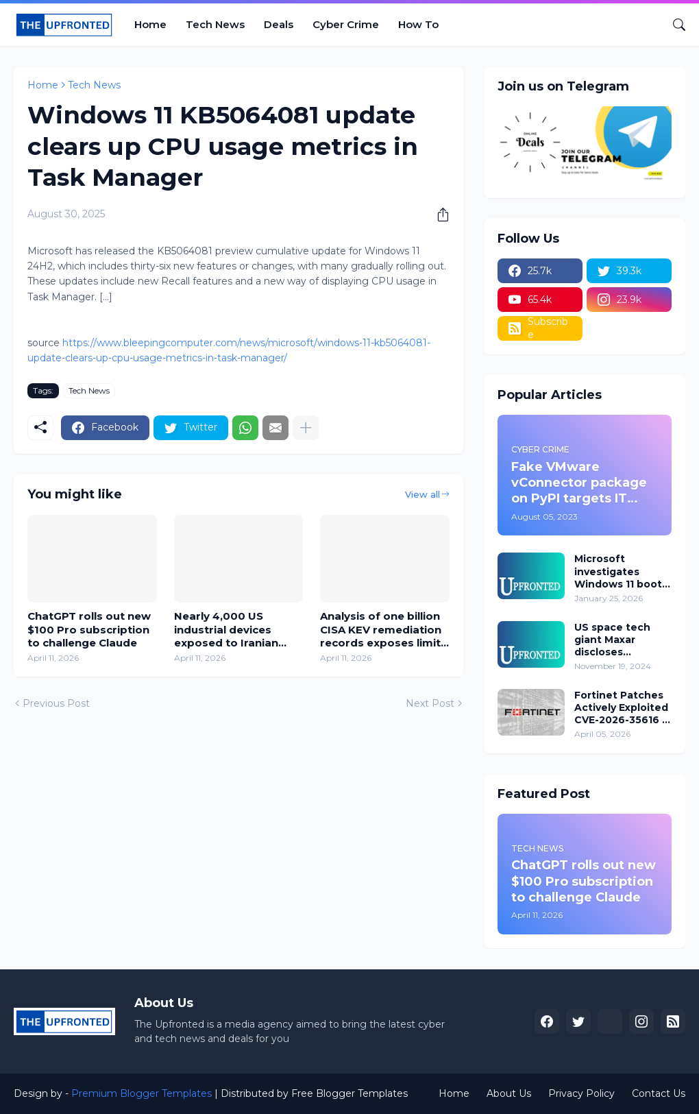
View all (422, 494)
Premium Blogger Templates (141, 1093)
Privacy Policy (581, 1093)
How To (418, 24)
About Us (509, 1093)
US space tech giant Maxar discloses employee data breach (613, 640)
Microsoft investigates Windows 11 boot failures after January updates (618, 571)
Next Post (430, 703)
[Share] (438, 214)
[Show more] (306, 427)
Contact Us (658, 1093)
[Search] (673, 24)
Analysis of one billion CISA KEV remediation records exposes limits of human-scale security (383, 629)
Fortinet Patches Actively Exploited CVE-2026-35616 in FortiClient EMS (623, 708)
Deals (278, 24)
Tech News (215, 24)
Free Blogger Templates (349, 1093)
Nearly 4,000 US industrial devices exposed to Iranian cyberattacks (226, 629)
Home (150, 24)
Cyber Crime (345, 24)
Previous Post (56, 703)
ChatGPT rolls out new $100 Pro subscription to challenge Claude (89, 629)
